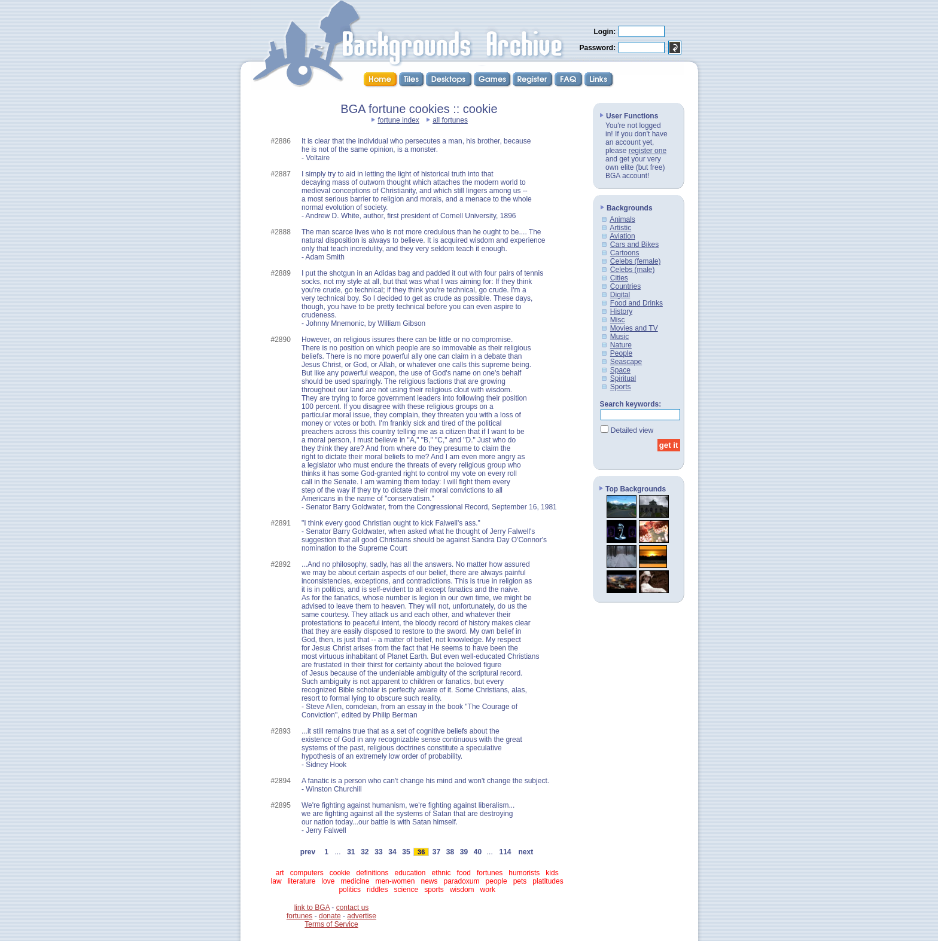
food (464, 873)
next (525, 852)
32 (365, 852)
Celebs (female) (635, 261)
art (280, 873)
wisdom (462, 889)
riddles (377, 889)
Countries (625, 286)
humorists (524, 873)
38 (450, 852)
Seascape (626, 362)
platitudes (547, 881)
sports (434, 889)
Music (619, 336)
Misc (617, 320)
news (429, 881)
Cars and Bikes (634, 244)
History (621, 311)
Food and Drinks (636, 303)
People (621, 353)
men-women (395, 881)
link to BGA (312, 907)
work (487, 889)
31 (351, 852)
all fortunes (450, 120)
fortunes (489, 873)
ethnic (441, 873)
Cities (619, 278)
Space (620, 370)
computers (307, 873)
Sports (620, 387)
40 (477, 852)
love (327, 881)
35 (406, 852)
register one (647, 150)
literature (302, 881)
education (409, 873)
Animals (622, 219)
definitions (372, 873)
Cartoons (624, 253)
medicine (354, 881)
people (496, 881)
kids (552, 873)
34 (392, 852)
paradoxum (462, 881)
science (406, 889)
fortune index (398, 120)
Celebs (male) (632, 269)
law (276, 881)
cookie (340, 873)
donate (330, 916)
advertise (361, 916)
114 (505, 852)
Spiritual (623, 378)
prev (307, 852)
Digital (620, 295)
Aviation (622, 236)
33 (379, 852)
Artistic (620, 228)
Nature (621, 345)
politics (350, 889)
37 (436, 852)
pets (520, 881)
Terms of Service (331, 924)
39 (464, 852)
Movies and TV (634, 328)
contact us (352, 907)
